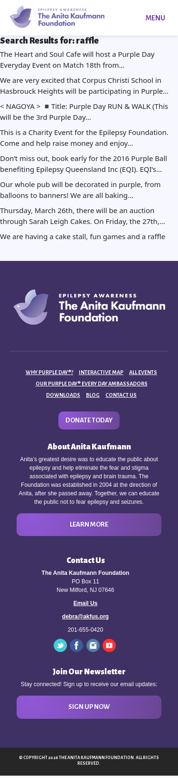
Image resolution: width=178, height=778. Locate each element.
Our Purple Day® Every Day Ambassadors (92, 383)
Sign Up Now (89, 706)
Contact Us (121, 395)
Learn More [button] (89, 524)
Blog (93, 395)
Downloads (63, 395)
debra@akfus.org (85, 616)
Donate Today (89, 420)
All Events (143, 372)
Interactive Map (101, 372)
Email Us (86, 603)
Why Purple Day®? (49, 372)
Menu (155, 18)
